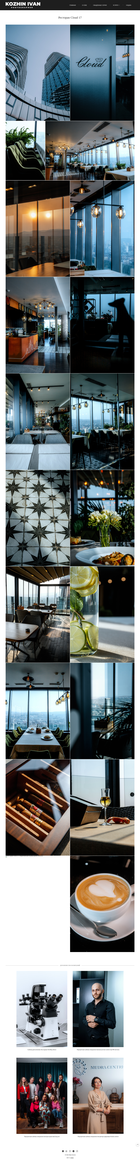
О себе (84, 5)
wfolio (72, 1157)
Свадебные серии (100, 5)
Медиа (128, 5)
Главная (72, 5)
